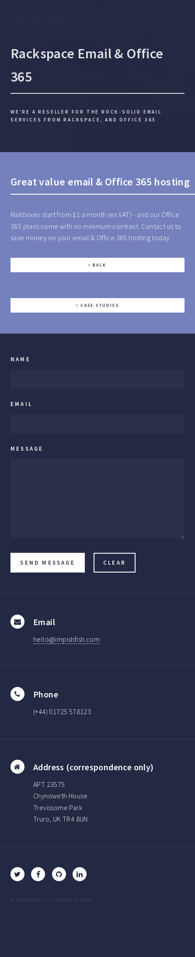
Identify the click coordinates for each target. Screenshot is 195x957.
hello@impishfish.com (66, 639)
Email (21, 403)
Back (100, 265)
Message (26, 448)
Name (20, 359)
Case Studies (99, 305)
